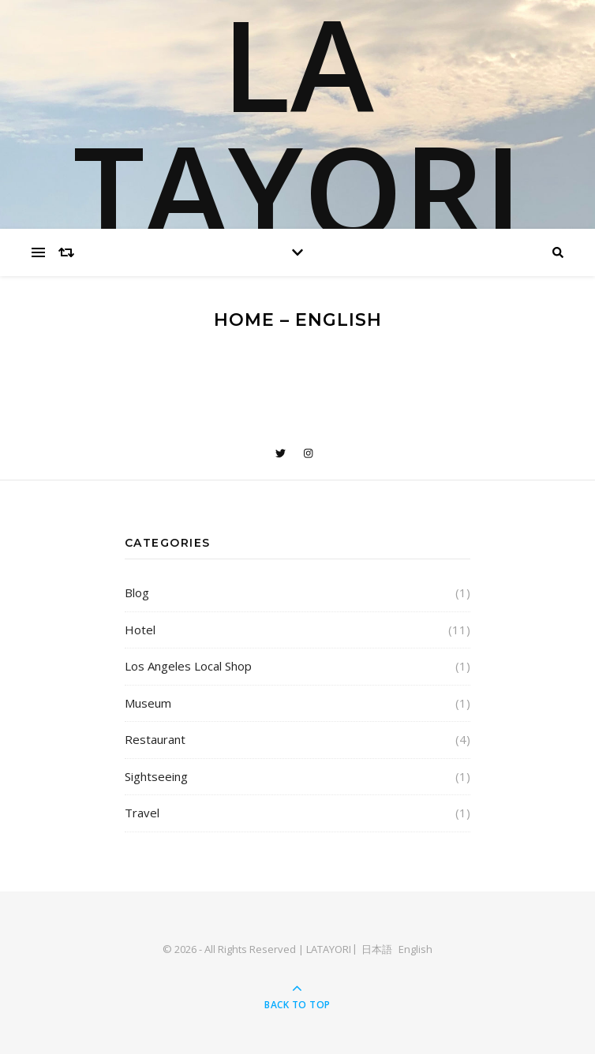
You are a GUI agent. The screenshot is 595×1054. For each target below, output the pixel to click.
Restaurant (155, 739)
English (415, 949)
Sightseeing (156, 776)
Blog (137, 592)
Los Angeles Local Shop (188, 666)
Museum (148, 703)
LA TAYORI (297, 126)
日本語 (376, 949)
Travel (142, 812)
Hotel (140, 629)
